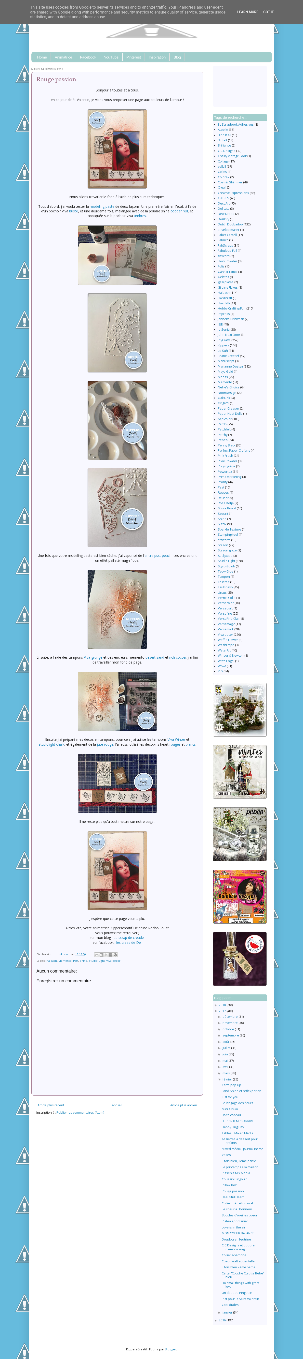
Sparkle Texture (229, 529)
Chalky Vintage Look (232, 156)
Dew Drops (226, 214)
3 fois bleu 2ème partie (238, 1267)
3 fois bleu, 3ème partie (239, 1161)
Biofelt (222, 140)
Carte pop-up (231, 1085)
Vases (226, 1155)
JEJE (220, 324)
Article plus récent (51, 1105)
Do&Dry (223, 219)
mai (225, 1061)
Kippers (223, 345)
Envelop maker (228, 230)
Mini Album (230, 1109)
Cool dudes (230, 1305)
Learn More (247, 12)
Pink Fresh (225, 456)
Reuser (223, 498)
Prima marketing (229, 477)
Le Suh (223, 351)
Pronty (222, 482)
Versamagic (226, 624)
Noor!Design (227, 393)
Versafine (225, 613)
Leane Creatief (228, 356)
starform (224, 540)
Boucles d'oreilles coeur (239, 1215)
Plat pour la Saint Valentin (240, 1299)
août (226, 1042)
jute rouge (105, 744)
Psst (75, 960)
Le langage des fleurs (237, 1103)
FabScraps (225, 245)
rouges (175, 744)
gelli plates (226, 282)
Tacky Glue (225, 571)
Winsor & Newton (231, 655)
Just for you (230, 1097)
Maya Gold (225, 371)
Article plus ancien (183, 1105)
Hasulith (224, 303)
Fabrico (223, 240)
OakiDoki (224, 398)
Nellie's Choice (228, 387)
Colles (222, 172)
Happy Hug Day (233, 1127)
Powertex (225, 472)
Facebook (88, 57)
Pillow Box (229, 1185)
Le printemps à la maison (240, 1167)
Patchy (222, 435)
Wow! (222, 666)
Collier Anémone (234, 1255)
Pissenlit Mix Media (236, 1173)
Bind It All (224, 135)
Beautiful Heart (233, 1197)
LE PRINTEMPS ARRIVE (238, 1121)
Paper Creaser (228, 408)
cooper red (179, 211)
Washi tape (226, 645)
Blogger (170, 1349)
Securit (223, 514)
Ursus (222, 593)
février (228, 1079)
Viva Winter (176, 739)
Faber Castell (227, 235)
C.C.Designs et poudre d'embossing (238, 1247)
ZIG (220, 671)
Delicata (223, 209)
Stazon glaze (227, 550)
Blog (177, 57)
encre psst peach (158, 555)
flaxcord (224, 256)
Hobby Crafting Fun (232, 308)
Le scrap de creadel (129, 937)
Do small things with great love (240, 1285)
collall (222, 166)
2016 (222, 1320)
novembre (230, 1023)
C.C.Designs (226, 151)
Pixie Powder (227, 461)
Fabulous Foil (227, 251)
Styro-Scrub (226, 566)
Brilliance (224, 145)
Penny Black (226, 445)
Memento (65, 960)
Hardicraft (225, 298)
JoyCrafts (224, 340)
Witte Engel (226, 661)
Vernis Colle (227, 598)
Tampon (224, 577)
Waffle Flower (228, 640)
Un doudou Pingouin (237, 1293)
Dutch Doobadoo (230, 224)
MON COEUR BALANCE (238, 1233)
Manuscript (226, 361)
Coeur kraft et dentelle (238, 1261)
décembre (230, 1017)
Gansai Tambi (227, 272)
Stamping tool (228, 534)
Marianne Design (230, 366)
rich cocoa (177, 657)
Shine (83, 960)
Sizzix (222, 524)
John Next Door (229, 335)
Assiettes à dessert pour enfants (240, 1141)
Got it (268, 12)
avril (226, 1067)
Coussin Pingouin (235, 1179)
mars (227, 1073)
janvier (228, 1312)
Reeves (223, 492)
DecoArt (224, 203)
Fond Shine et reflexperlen (241, 1091)
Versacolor (226, 603)
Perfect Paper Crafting (234, 450)
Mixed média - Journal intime (242, 1149)
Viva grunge (93, 657)
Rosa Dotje (226, 503)
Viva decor (113, 960)
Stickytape (225, 556)
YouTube (111, 57)
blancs (191, 744)
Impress (224, 314)
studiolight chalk (51, 744)
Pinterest (133, 57)
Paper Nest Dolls (230, 414)
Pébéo (223, 440)
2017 (222, 1011)
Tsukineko (225, 587)
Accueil (117, 1105)
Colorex (223, 177)
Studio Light (97, 960)
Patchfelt (224, 429)
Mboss (223, 377)
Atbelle (223, 130)
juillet (227, 1048)
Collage (223, 161)
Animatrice (63, 57)
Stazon (223, 545)
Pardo (222, 424)
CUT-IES (223, 198)
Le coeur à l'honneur (237, 1209)
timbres (140, 215)
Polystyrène (226, 466)
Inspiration (157, 57)
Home (42, 57)
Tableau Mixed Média (237, 1133)
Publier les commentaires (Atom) (80, 1112)
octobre (229, 1029)
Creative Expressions (233, 193)
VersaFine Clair (229, 619)
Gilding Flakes (228, 287)
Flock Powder (227, 261)
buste (73, 211)
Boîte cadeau (231, 1115)
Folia (221, 266)
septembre (231, 1035)
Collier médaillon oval (237, 1203)
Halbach (51, 960)
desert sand (154, 657)
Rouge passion (233, 1191)
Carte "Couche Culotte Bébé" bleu (243, 1275)
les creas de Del (129, 942)
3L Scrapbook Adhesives (236, 124)
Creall (222, 187)
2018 (222, 1005)
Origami (223, 403)
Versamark (226, 629)
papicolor (225, 419)
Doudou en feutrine (236, 1239)
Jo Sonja (224, 329)
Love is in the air (233, 1227)
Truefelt (223, 582)
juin (226, 1054)
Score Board (227, 508)
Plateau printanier (235, 1221)
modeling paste (102, 206)
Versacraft (225, 608)
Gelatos (223, 277)
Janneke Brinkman (231, 319)
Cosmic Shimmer (230, 182)
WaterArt (224, 650)
